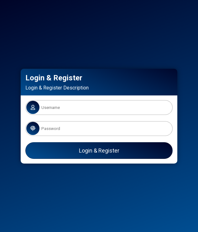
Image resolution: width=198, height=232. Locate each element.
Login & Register (99, 150)
